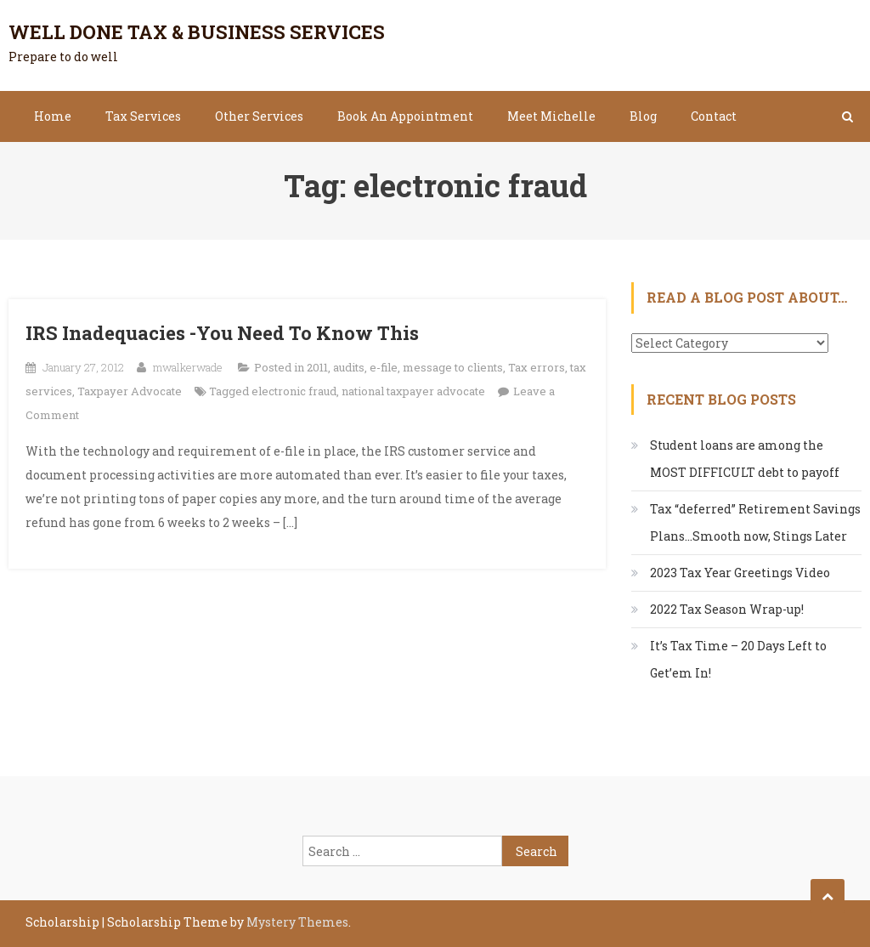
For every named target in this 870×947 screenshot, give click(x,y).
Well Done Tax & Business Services (196, 32)
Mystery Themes (297, 922)
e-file (384, 367)
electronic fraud (293, 391)
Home (52, 116)
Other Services (259, 116)
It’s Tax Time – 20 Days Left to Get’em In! (738, 659)
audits (348, 367)
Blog (643, 116)
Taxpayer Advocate (129, 391)
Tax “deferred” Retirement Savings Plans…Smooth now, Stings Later (755, 522)
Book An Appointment (405, 116)
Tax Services (143, 116)
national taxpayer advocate (413, 391)
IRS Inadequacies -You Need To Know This (222, 332)
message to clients (453, 367)
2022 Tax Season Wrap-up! (727, 609)
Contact (714, 116)
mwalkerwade (188, 367)
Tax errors (536, 367)
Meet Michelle (551, 116)
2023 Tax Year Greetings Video (740, 572)
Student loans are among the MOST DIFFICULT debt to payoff (744, 458)
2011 (317, 367)
